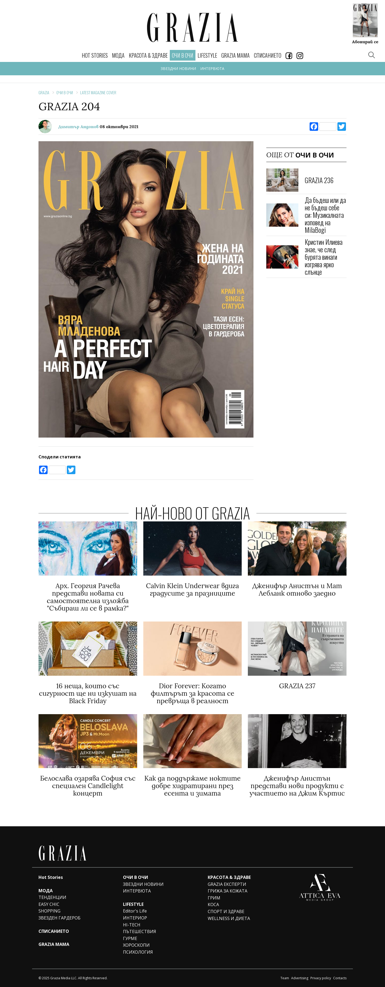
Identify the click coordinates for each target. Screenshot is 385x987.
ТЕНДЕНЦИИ (52, 897)
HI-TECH (131, 925)
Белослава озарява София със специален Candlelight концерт (88, 785)
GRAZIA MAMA (235, 55)
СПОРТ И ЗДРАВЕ (226, 911)
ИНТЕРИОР (135, 918)
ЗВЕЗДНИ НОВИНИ (178, 68)
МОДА (118, 55)
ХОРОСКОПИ (136, 945)
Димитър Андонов (78, 126)
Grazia (43, 92)
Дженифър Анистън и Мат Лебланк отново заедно (297, 589)
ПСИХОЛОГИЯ (138, 952)
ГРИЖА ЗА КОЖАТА (227, 891)
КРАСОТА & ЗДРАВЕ (148, 55)
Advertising (299, 978)
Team (284, 978)
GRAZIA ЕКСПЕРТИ (227, 884)
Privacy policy (320, 978)
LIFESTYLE (207, 55)
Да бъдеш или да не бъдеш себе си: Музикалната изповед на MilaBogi (325, 215)
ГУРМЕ (130, 938)
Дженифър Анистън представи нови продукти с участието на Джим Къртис (297, 785)
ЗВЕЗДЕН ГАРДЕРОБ (59, 918)
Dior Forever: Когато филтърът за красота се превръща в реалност (192, 693)
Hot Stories (95, 55)
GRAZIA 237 (297, 686)
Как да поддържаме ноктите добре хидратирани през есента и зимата (192, 785)
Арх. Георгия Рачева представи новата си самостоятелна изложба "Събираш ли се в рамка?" (88, 596)
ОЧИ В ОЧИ (64, 92)
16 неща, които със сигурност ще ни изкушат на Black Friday (88, 693)
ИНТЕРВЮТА (212, 68)
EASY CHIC (48, 904)
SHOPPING (49, 911)
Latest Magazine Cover (98, 92)
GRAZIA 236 (319, 180)
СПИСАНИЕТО (267, 55)
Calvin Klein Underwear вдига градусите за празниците (192, 589)
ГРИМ (214, 898)
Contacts (339, 978)
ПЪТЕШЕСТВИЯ (139, 931)
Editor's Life (135, 911)
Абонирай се (365, 41)
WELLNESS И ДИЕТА (229, 918)
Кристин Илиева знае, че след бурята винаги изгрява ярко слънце (323, 257)
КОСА (213, 904)
